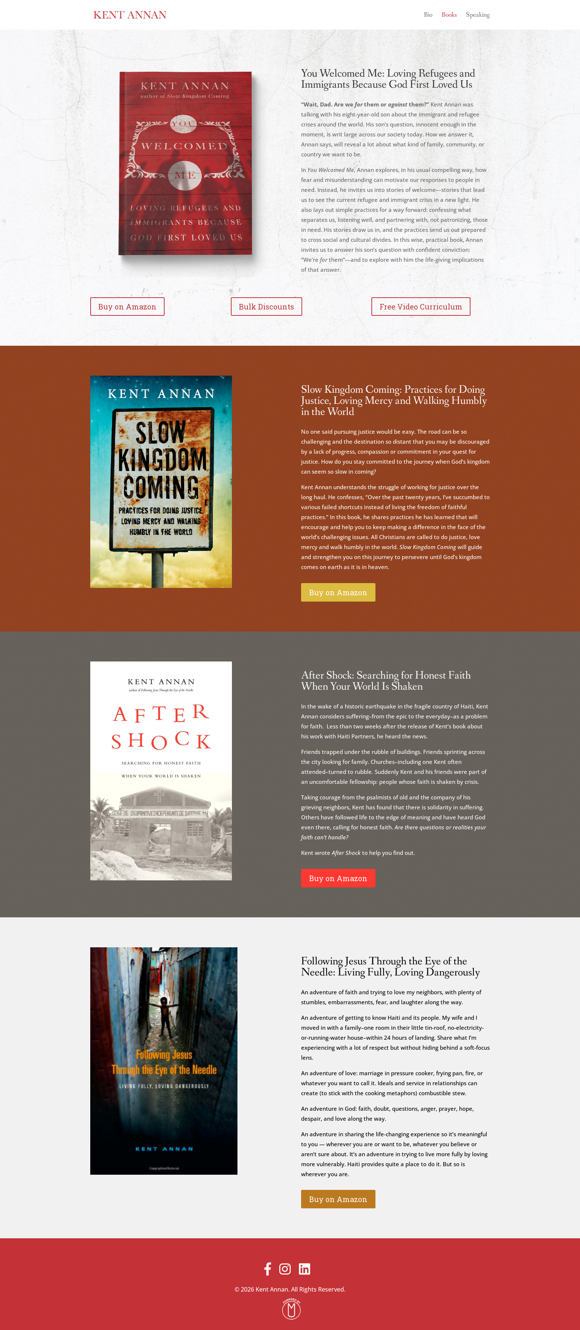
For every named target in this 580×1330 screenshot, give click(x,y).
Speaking (478, 15)
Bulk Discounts (266, 306)
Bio (428, 15)
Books (449, 15)
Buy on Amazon (127, 306)
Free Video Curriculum (421, 306)
